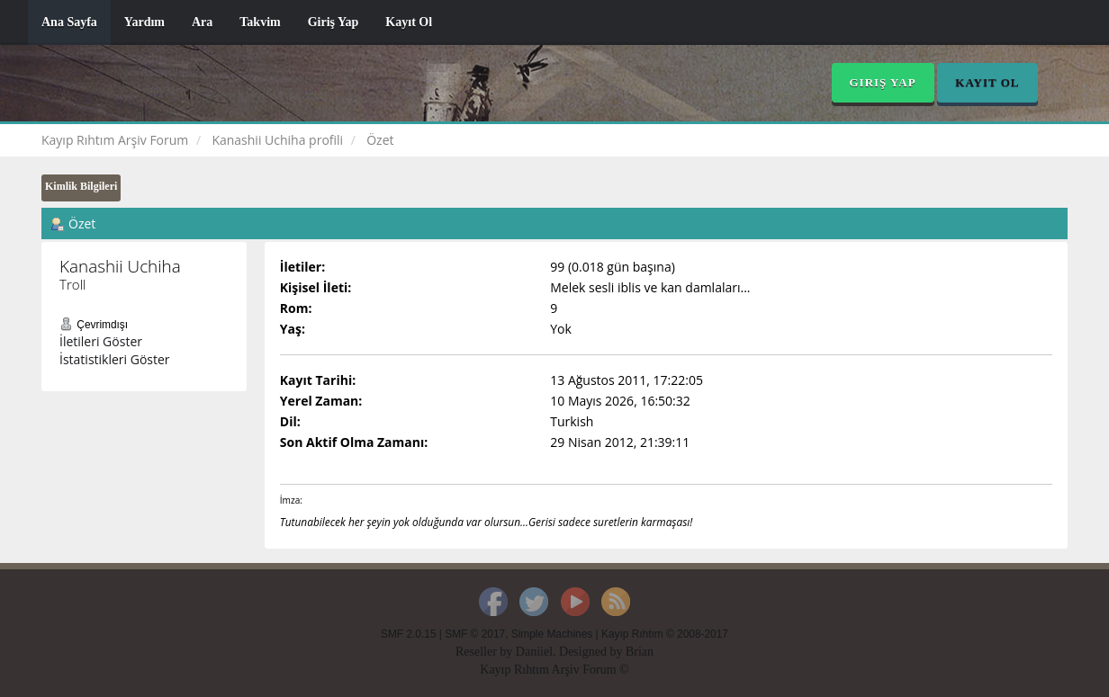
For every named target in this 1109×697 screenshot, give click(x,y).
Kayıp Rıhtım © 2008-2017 (664, 634)
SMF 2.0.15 (408, 634)
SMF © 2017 (475, 634)
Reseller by (485, 651)
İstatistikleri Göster (114, 359)
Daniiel (534, 651)
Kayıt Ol (408, 22)
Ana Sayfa (69, 22)
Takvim (259, 22)
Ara (202, 22)
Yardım (144, 22)
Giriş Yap (333, 22)
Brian (640, 651)
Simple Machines (552, 634)
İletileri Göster (100, 341)
